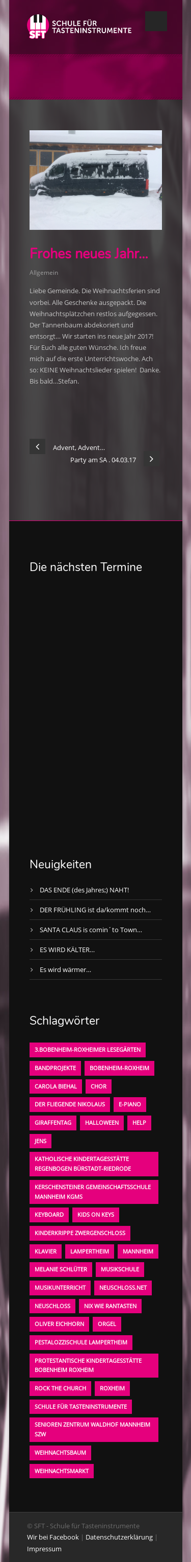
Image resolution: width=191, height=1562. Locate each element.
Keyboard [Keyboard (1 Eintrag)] (49, 1214)
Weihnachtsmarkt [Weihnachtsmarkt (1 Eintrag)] (62, 1471)
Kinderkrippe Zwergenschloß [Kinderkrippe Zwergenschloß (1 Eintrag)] (80, 1233)
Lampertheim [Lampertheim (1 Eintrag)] (89, 1251)
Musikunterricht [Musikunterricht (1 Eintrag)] (60, 1287)
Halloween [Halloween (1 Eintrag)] (102, 1122)
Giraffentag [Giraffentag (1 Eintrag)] (53, 1122)
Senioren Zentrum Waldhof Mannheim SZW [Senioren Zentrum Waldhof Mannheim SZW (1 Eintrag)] (92, 1429)
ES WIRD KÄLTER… (67, 949)
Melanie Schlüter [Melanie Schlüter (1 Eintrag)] (61, 1269)
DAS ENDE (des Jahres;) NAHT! (84, 889)
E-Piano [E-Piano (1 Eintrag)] (130, 1104)
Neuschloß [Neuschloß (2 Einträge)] (52, 1306)
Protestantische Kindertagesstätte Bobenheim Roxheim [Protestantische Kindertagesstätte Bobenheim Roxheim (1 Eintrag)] (88, 1365)
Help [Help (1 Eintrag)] (139, 1122)
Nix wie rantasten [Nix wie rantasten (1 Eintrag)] (110, 1306)
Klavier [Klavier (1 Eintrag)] (46, 1251)
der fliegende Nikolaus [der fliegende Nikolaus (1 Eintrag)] (70, 1104)
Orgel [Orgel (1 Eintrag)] (107, 1324)
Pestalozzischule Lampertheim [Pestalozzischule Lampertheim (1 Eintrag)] (81, 1342)
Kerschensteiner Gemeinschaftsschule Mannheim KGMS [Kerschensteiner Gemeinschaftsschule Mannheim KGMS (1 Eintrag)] (93, 1191)
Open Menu (156, 21)
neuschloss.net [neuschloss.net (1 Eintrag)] (123, 1287)
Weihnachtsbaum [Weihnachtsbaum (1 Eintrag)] (60, 1452)
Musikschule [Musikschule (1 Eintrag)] (120, 1269)
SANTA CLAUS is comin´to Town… (91, 929)
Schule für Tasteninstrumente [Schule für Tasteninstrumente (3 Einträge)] (81, 1406)
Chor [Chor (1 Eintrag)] (98, 1086)
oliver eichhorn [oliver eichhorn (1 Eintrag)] (59, 1324)
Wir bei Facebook (53, 1537)
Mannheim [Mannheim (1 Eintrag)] (138, 1251)
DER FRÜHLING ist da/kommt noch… (95, 909)
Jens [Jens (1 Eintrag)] (40, 1141)
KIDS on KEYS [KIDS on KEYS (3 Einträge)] (95, 1214)
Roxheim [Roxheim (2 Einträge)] (112, 1388)
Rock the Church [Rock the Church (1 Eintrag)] (60, 1388)
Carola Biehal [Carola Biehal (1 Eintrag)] (56, 1086)
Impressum (44, 1548)
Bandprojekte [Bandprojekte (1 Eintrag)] (55, 1068)
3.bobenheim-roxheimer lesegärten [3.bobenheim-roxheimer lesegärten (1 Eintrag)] (88, 1049)
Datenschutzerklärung (119, 1537)
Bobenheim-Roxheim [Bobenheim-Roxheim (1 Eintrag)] (119, 1068)
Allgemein (44, 272)
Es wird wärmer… (65, 969)
